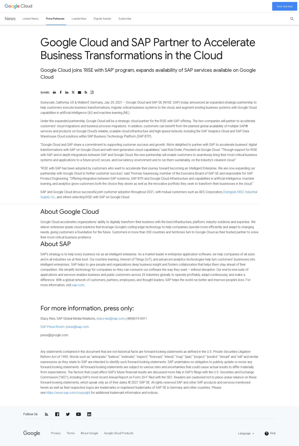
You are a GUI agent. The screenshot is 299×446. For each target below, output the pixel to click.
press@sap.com (77, 327)
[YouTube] (78, 414)
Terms (70, 433)
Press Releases (55, 18)
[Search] (292, 17)
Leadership (79, 18)
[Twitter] (68, 414)
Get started (285, 6)
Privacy (56, 433)
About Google (89, 433)
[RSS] (46, 414)
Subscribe (125, 18)
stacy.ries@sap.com (110, 318)
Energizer (229, 192)
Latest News (30, 18)
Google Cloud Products (118, 433)
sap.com (78, 285)
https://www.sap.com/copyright (68, 393)
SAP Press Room (52, 327)
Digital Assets (102, 18)
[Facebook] (57, 414)
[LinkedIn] (89, 414)
